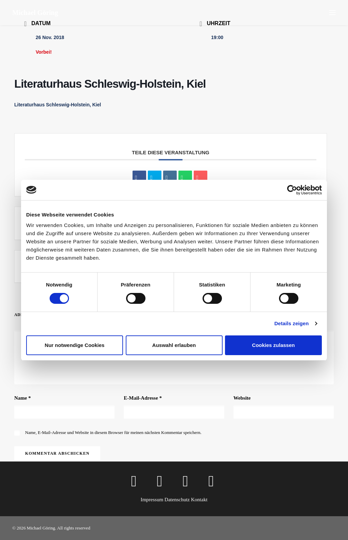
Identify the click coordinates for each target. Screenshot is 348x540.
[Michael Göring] (35, 12)
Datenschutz (177, 499)
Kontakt (199, 499)
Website (242, 398)
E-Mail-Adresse (143, 398)
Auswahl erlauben (174, 345)
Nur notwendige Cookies (75, 345)
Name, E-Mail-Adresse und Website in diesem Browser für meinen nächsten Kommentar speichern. (113, 432)
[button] (332, 12)
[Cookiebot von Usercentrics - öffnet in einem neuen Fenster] (292, 190)
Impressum (152, 499)
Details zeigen (291, 323)
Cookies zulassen (273, 345)
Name (22, 398)
